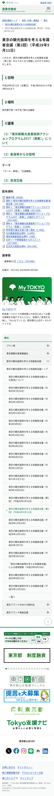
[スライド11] (32, 668)
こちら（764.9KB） (26, 261)
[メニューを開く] (48, 10)
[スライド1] (6, 668)
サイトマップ (26, 778)
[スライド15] (42, 668)
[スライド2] (8, 668)
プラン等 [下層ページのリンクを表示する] (28, 345)
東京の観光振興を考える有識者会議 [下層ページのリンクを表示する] (28, 361)
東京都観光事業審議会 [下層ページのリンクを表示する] (28, 353)
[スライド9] (26, 668)
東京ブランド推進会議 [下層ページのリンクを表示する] (28, 612)
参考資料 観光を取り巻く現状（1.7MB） (25, 230)
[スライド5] (16, 668)
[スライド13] (37, 668)
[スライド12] (34, 668)
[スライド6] (19, 668)
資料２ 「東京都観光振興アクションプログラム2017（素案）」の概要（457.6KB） (28, 208)
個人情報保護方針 (11, 772)
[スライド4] (14, 668)
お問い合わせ (8, 767)
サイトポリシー (25, 767)
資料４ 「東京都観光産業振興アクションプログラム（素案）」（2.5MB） (28, 225)
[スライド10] (29, 668)
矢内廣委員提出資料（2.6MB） (21, 233)
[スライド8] (24, 668)
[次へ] (46, 669)
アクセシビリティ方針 (32, 772)
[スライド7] (21, 668)
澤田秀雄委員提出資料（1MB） (21, 236)
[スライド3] (11, 668)
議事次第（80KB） (15, 197)
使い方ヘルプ (8, 778)
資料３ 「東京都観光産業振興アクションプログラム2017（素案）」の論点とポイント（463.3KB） (28, 217)
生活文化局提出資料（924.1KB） (22, 246)
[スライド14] (39, 668)
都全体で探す (46, 2)
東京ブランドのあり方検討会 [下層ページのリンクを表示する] (28, 604)
